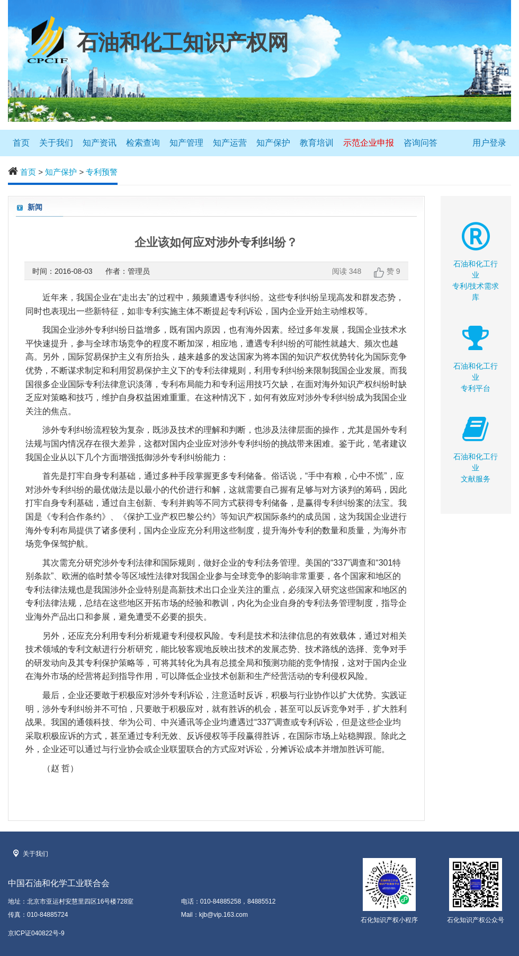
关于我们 (56, 142)
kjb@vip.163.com (223, 914)
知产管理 (186, 142)
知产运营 (230, 142)
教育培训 (317, 142)
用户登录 (489, 142)
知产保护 (273, 142)
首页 (21, 142)
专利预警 (102, 171)
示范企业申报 (368, 142)
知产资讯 (100, 142)
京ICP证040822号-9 (36, 933)
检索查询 (143, 142)
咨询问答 (420, 142)
